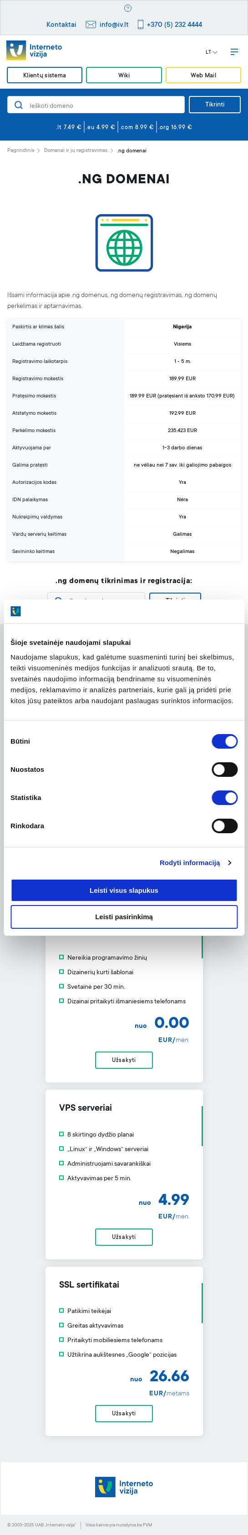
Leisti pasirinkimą (124, 917)
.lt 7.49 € (69, 128)
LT (212, 52)
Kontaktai (61, 25)
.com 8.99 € (137, 128)
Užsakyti (124, 1060)
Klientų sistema (44, 75)
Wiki (124, 75)
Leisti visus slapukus (124, 890)
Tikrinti (214, 105)
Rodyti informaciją (190, 862)
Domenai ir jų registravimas (75, 151)
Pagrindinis (20, 151)
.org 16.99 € (175, 128)
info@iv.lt (114, 25)
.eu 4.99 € (101, 128)
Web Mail (203, 75)
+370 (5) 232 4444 (174, 25)
